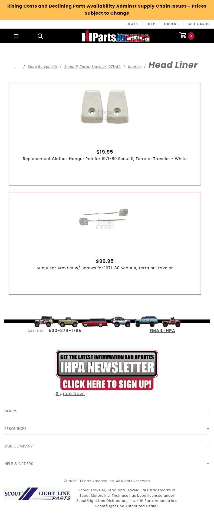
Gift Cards (198, 24)
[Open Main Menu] (16, 36)
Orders (171, 24)
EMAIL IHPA (162, 330)
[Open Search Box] (40, 36)
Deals (132, 24)
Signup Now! (107, 373)
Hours (11, 411)
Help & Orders (18, 463)
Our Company (18, 446)
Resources (15, 428)
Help (151, 24)
